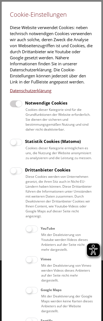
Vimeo (46, 259)
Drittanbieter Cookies (47, 170)
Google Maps (51, 290)
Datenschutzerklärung (30, 90)
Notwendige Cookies (46, 103)
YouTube (48, 228)
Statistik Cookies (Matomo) (53, 141)
